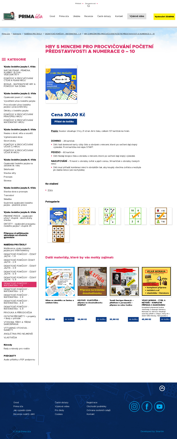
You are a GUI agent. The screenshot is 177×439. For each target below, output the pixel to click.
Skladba (8, 199)
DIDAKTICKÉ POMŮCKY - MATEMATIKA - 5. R (16, 308)
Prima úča (64, 16)
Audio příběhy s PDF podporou (19, 360)
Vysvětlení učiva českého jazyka (19, 101)
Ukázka (76, 16)
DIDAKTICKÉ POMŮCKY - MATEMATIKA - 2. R (16, 290)
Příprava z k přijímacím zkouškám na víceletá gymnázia (16, 235)
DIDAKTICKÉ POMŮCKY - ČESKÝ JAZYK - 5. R (20, 279)
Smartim (160, 431)
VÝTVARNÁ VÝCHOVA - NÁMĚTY (16, 329)
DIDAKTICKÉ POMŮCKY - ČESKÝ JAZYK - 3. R (20, 267)
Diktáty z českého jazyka (16, 111)
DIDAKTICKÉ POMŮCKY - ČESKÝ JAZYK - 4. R (20, 273)
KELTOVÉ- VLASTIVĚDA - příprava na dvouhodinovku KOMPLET (90, 302)
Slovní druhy (10, 141)
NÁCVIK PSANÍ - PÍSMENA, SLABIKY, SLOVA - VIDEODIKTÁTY (17, 72)
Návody (8, 345)
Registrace (92, 403)
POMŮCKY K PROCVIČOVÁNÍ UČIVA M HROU (18, 151)
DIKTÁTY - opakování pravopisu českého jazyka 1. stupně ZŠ (19, 225)
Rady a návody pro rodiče (17, 349)
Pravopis (8, 177)
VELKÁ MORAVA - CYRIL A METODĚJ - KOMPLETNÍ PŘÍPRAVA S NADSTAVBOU (153, 302)
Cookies (59, 414)
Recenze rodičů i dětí (24, 414)
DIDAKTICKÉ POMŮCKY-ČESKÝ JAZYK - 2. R (19, 261)
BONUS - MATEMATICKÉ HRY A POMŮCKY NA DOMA (19, 85)
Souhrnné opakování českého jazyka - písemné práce (18, 204)
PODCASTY (10, 356)
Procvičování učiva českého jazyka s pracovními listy (17, 106)
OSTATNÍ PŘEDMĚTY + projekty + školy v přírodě (20, 317)
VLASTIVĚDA (10, 338)
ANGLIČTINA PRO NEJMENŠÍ (18, 334)
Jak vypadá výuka (22, 410)
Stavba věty (10, 173)
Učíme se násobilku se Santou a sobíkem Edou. (59, 301)
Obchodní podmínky (96, 406)
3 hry (50, 190)
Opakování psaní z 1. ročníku (17, 97)
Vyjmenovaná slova (13, 137)
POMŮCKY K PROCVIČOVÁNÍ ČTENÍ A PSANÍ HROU (18, 79)
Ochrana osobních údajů (98, 410)
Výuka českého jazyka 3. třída (20, 130)
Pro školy (59, 410)
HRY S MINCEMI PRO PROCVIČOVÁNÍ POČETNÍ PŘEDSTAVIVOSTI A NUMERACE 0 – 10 (119, 34)
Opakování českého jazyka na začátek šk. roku (18, 165)
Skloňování (9, 169)
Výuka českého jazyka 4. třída (20, 160)
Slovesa (7, 181)
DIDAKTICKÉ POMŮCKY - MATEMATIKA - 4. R (16, 302)
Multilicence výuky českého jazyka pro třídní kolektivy (17, 249)
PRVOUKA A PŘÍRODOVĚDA (18, 313)
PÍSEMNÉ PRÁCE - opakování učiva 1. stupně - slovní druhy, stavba (18, 218)
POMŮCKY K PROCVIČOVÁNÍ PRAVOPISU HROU (18, 115)
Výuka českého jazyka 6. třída (20, 212)
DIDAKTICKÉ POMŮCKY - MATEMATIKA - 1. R (63, 34)
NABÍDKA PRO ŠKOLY (33, 34)
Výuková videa (137, 16)
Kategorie (17, 34)
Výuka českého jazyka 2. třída (20, 94)
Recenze (88, 16)
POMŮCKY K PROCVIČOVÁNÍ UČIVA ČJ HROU (18, 146)
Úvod (52, 16)
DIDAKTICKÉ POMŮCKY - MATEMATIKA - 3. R (16, 296)
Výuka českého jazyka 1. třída (19, 67)
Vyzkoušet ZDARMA (164, 17)
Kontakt (119, 16)
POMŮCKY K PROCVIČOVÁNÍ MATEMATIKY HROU (18, 121)
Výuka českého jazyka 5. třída (20, 188)
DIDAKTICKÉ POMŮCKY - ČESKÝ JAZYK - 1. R (20, 255)
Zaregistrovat (90, 3)
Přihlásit (78, 3)
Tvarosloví (9, 195)
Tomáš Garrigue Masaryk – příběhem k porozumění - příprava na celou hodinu (122, 302)
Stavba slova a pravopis (16, 192)
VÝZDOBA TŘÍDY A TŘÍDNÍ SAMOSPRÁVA (17, 323)
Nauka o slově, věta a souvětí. (18, 133)
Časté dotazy (104, 16)
